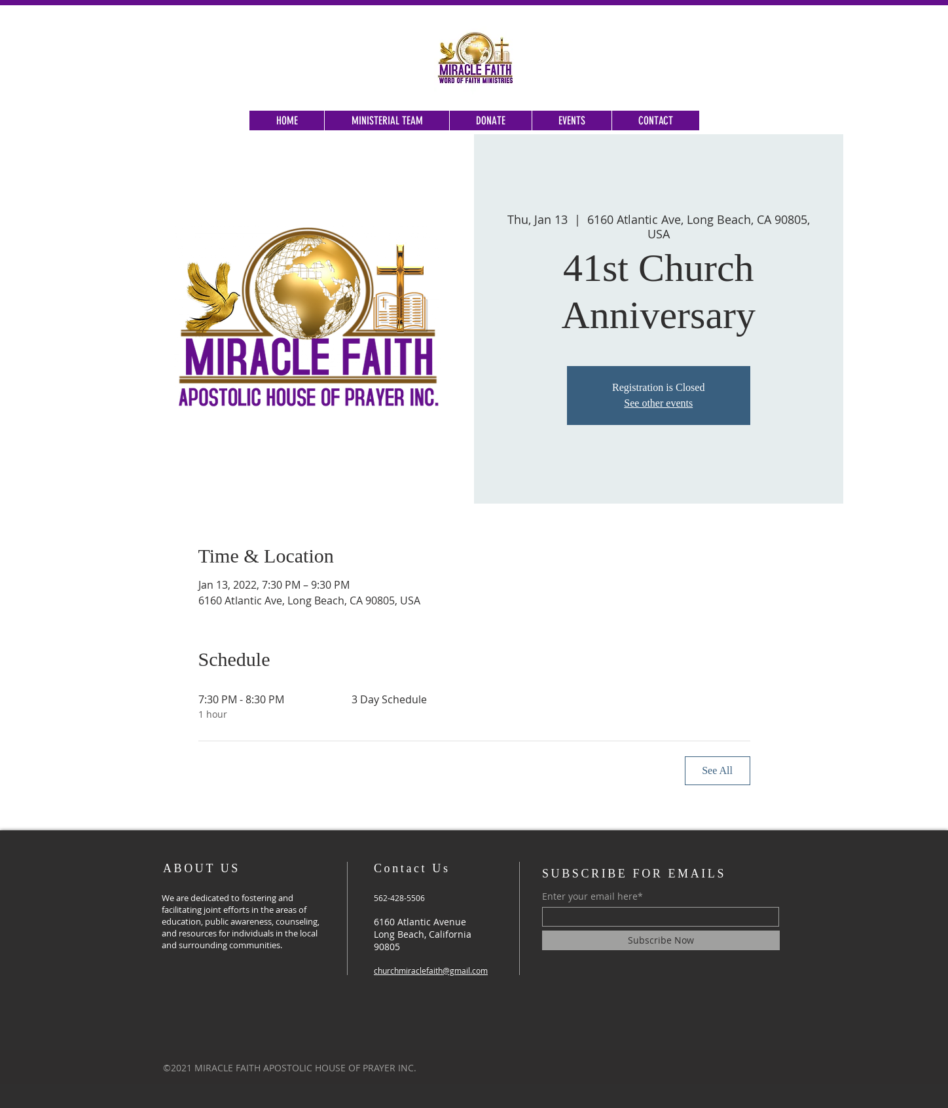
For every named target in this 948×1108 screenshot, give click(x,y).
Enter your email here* (592, 896)
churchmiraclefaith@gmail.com (431, 970)
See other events (658, 403)
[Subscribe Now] (661, 940)
